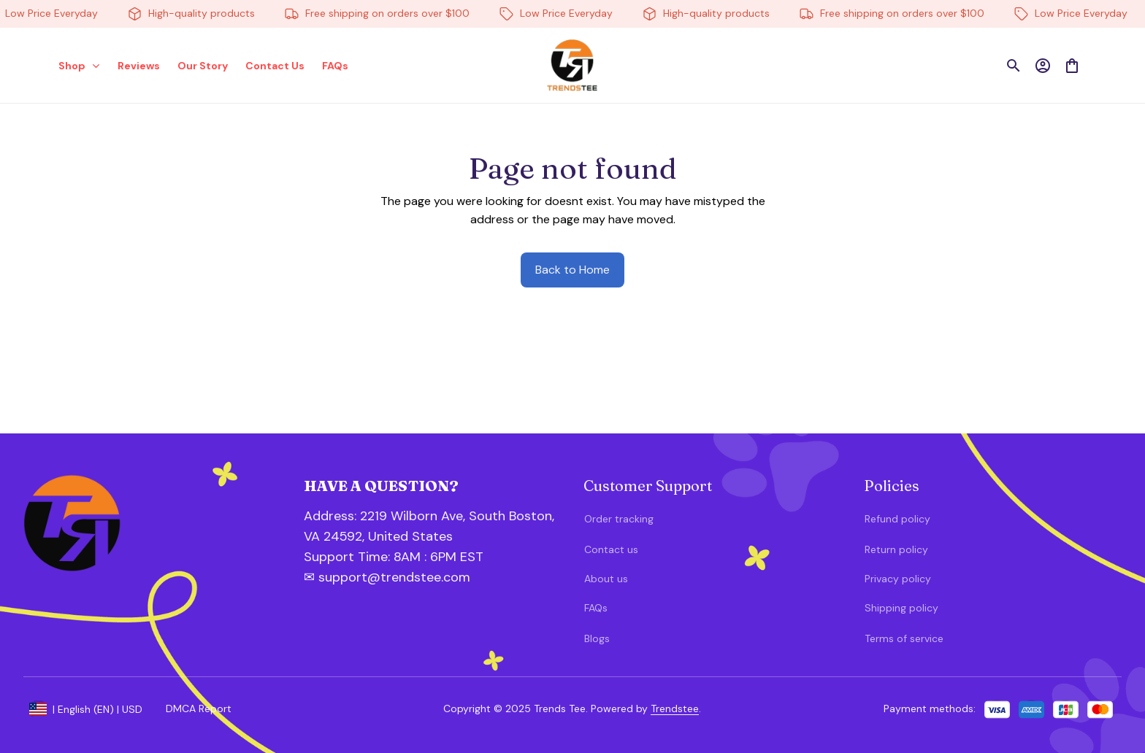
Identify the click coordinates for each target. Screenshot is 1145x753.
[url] (382, 557)
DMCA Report (198, 708)
